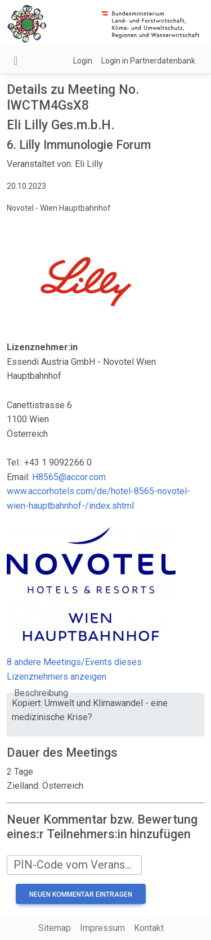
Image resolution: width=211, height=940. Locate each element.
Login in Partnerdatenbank (148, 60)
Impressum (102, 928)
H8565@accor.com (69, 477)
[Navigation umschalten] (15, 61)
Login (82, 60)
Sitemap (54, 928)
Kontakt (149, 928)
